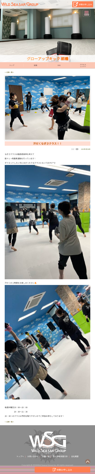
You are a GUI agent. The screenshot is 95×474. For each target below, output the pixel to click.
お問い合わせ (32, 456)
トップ (11, 65)
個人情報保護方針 (60, 456)
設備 (35, 65)
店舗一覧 (45, 456)
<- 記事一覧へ (9, 72)
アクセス (83, 65)
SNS (59, 65)
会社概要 (75, 456)
